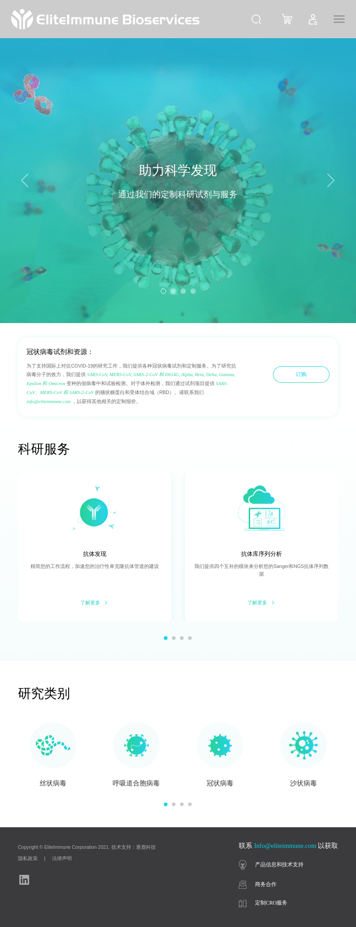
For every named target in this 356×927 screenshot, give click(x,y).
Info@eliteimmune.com (285, 845)
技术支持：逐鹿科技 (133, 847)
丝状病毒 (53, 783)
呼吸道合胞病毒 (136, 783)
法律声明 (62, 858)
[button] (331, 181)
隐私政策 (28, 858)
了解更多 (94, 602)
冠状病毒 (220, 783)
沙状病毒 (303, 783)
